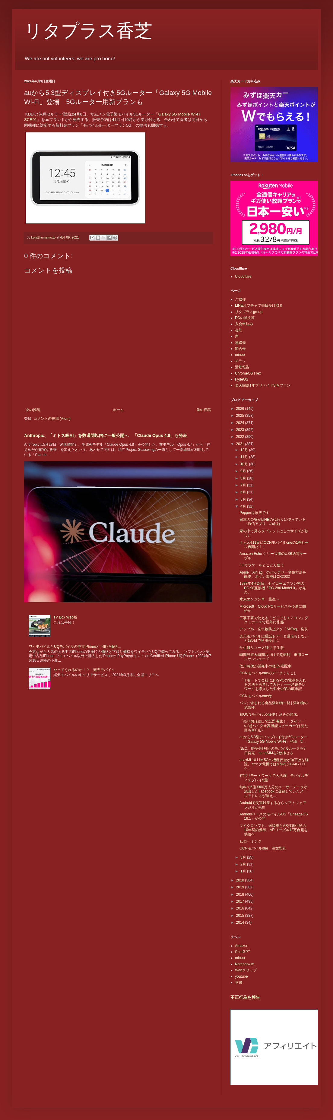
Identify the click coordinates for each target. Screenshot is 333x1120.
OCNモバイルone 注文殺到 (262, 848)
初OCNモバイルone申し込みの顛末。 (270, 714)
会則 (238, 330)
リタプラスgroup (248, 312)
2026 (240, 409)
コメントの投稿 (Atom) (52, 418)
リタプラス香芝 (88, 31)
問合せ (240, 348)
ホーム (118, 410)
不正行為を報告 (245, 997)
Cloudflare (243, 276)
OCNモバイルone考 (255, 696)
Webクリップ (246, 970)
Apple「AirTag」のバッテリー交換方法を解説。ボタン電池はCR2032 (272, 574)
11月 (244, 457)
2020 (240, 880)
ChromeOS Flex (248, 373)
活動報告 (242, 367)
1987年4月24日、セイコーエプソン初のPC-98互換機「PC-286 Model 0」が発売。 (272, 587)
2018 (240, 894)
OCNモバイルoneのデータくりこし (268, 673)
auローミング (250, 841)
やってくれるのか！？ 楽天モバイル (84, 670)
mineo (240, 355)
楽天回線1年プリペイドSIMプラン (262, 385)
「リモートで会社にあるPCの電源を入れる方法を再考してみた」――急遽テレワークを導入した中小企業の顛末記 (272, 684)
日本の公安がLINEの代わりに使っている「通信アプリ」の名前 (272, 521)
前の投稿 (203, 410)
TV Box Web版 (65, 617)
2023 (240, 430)
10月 (244, 464)
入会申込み (244, 324)
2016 (240, 908)
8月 (243, 478)
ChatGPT (242, 952)
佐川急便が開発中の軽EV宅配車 (265, 666)
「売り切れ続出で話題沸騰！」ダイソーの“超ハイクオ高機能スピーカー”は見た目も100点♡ (273, 725)
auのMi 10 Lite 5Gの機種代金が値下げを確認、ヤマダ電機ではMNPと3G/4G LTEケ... (274, 764)
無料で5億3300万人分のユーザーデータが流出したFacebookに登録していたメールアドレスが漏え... (273, 791)
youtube (241, 976)
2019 (240, 887)
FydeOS (241, 379)
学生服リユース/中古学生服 (261, 648)
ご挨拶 (240, 299)
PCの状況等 (245, 318)
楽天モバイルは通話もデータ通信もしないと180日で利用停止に (273, 638)
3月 (243, 857)
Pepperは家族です (254, 513)
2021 (240, 444)
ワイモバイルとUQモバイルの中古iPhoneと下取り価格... (75, 646)
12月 (244, 450)
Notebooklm (244, 964)
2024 (240, 423)
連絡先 (240, 342)
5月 (243, 499)
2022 (240, 437)
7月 (243, 485)
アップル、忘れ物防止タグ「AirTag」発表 (273, 629)
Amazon (241, 946)
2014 (240, 922)
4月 (243, 506)
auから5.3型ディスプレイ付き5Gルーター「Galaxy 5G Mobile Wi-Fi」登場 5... (273, 739)
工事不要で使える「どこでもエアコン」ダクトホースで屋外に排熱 (273, 620)
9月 (243, 471)
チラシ (240, 361)
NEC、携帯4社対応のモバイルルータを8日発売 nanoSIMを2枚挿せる (272, 750)
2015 (240, 915)
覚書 (238, 982)
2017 (240, 901)
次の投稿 (33, 410)
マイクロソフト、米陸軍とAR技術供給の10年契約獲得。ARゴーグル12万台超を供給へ (273, 830)
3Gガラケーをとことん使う (261, 565)
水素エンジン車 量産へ (259, 599)
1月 (243, 871)
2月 (243, 864)
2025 (240, 415)
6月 (243, 492)
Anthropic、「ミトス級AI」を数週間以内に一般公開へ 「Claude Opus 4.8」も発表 (105, 435)
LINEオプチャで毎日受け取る (259, 305)
